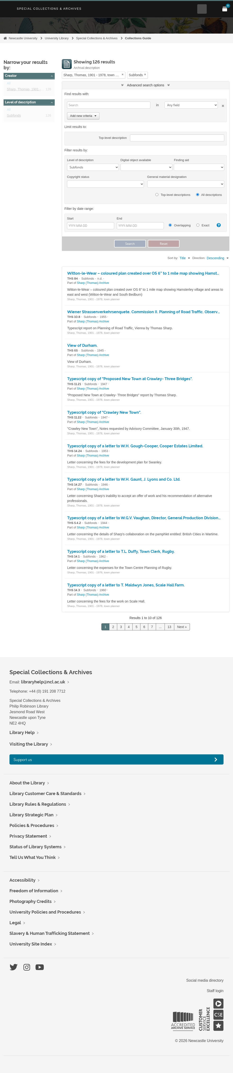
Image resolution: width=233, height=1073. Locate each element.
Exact (202, 225)
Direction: (198, 258)
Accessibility (22, 880)
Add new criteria (83, 116)
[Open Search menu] (202, 9)
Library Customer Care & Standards (45, 793)
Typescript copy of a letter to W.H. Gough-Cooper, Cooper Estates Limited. (135, 446)
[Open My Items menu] (224, 9)
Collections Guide (138, 38)
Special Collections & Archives (49, 8)
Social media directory (205, 980)
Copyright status (78, 177)
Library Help (22, 732)
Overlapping (180, 225)
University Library (56, 38)
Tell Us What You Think (32, 857)
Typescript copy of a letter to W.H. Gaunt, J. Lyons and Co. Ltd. (123, 479)
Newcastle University (23, 38)
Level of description (20, 102)
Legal (15, 922)
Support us (22, 759)
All (9, 84)
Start (70, 218)
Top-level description (113, 138)
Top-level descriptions (172, 195)
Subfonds (14, 116)
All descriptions (209, 195)
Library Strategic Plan (31, 814)
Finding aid (181, 160)
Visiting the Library (28, 744)
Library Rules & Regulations (37, 804)
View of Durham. (82, 345)
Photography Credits (30, 901)
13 (169, 627)
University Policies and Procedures (45, 912)
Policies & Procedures (31, 825)
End (119, 218)
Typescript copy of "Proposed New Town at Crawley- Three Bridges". (130, 379)
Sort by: (173, 258)
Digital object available (136, 160)
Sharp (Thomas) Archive (93, 283)
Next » (182, 627)
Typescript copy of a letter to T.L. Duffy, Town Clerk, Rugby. (121, 551)
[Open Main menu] (213, 9)
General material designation (167, 177)
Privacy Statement (28, 836)
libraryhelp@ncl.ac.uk (43, 681)
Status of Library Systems (35, 846)
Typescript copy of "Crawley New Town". (104, 412)
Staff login (215, 991)
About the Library (27, 782)
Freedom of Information (33, 890)
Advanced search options (145, 85)
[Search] (108, 105)
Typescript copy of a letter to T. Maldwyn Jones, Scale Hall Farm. (126, 585)
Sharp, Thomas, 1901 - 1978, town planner (38, 90)
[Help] (217, 225)
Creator (11, 76)
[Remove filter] (123, 74)
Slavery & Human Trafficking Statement (49, 933)
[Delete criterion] (221, 104)
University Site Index (30, 943)
